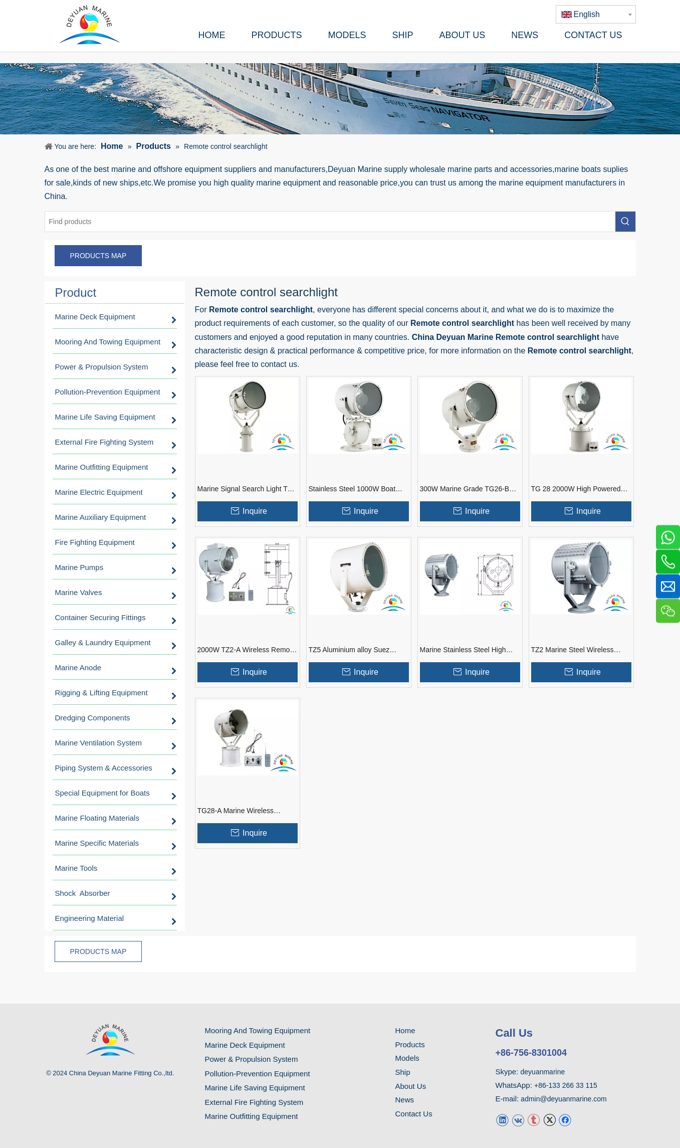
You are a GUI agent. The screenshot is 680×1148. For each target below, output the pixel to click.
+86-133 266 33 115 (565, 1085)
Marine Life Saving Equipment (255, 1087)
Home (405, 1030)
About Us (410, 1086)
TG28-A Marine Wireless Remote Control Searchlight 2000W (240, 811)
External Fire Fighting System (254, 1102)
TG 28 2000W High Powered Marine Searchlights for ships (576, 489)
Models (407, 1058)
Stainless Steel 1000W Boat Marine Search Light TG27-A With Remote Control (353, 489)
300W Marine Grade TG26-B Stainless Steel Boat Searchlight (470, 489)
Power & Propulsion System (251, 1059)
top (659, 1105)
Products (410, 1044)
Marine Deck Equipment (245, 1045)
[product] (340, 98)
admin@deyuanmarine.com (563, 1099)
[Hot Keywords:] (625, 222)
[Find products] (330, 222)
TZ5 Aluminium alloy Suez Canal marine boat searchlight (355, 650)
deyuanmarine (543, 1072)
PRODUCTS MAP (98, 256)
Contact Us (413, 1113)
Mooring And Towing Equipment (258, 1030)
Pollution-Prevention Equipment (257, 1073)
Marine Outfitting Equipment (251, 1116)
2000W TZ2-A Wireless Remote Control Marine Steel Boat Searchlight (246, 650)
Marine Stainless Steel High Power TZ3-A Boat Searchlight (467, 650)
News (404, 1099)
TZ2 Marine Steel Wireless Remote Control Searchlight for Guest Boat (579, 650)
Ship (402, 1072)
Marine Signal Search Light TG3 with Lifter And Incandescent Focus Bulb (247, 489)
